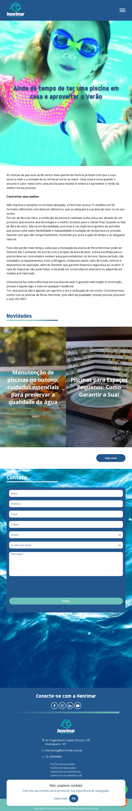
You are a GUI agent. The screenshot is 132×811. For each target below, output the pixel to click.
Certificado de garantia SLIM (66, 775)
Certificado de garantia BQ (65, 771)
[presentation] (35, 587)
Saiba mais (61, 798)
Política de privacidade (63, 768)
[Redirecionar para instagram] (62, 705)
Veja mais (111, 458)
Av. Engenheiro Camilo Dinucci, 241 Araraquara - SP (67, 742)
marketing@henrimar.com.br (63, 750)
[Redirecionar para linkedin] (70, 705)
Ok (74, 798)
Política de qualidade (62, 764)
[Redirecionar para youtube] (77, 705)
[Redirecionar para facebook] (54, 705)
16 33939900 (53, 757)
